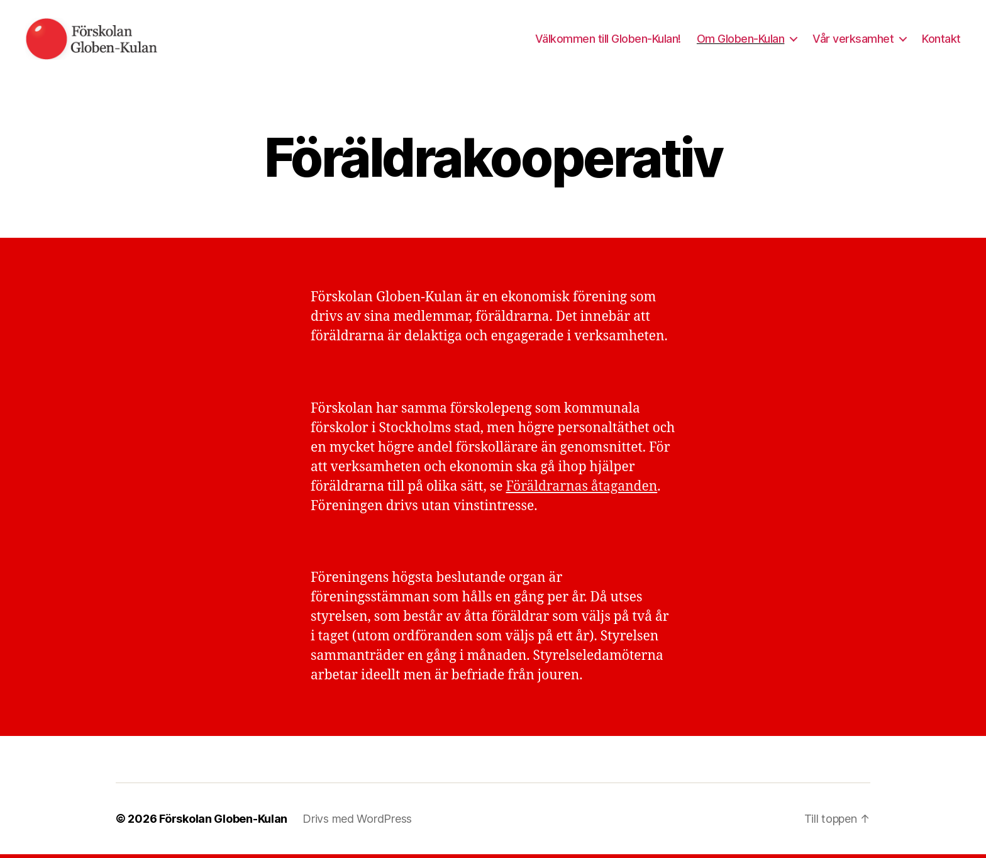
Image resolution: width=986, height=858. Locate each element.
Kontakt (941, 40)
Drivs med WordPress (357, 822)
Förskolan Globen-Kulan (223, 822)
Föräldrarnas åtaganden (581, 490)
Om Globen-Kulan (741, 40)
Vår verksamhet (853, 40)
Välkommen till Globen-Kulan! (608, 40)
